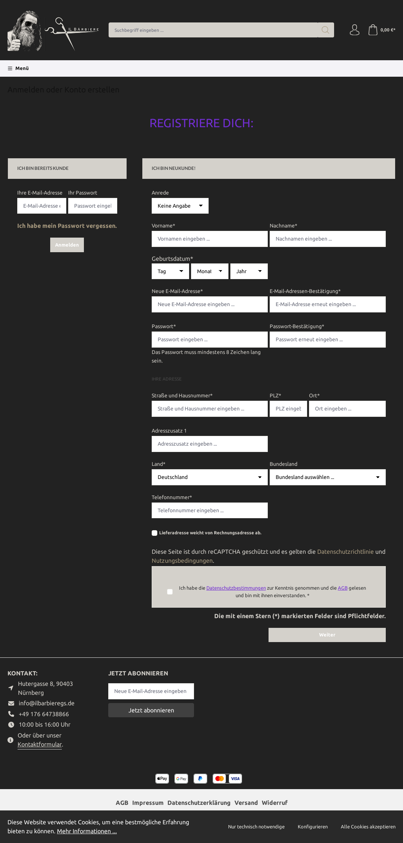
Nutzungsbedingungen (182, 560)
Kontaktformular (40, 744)
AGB (343, 587)
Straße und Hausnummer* (182, 395)
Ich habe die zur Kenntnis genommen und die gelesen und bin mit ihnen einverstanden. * (272, 591)
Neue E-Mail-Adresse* (177, 291)
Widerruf (275, 802)
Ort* (314, 395)
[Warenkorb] (381, 30)
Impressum (148, 802)
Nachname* (283, 226)
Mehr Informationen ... (87, 831)
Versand (246, 802)
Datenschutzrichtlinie (345, 551)
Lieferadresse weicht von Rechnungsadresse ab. (210, 532)
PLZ (275, 395)
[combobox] (213, 29)
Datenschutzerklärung (199, 802)
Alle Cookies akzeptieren (368, 826)
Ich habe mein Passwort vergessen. (67, 225)
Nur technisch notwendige (256, 826)
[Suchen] (325, 29)
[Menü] (18, 68)
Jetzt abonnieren (151, 710)
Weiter (327, 634)
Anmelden (67, 244)
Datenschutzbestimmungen (236, 587)
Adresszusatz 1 (169, 431)
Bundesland (283, 464)
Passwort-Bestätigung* (297, 326)
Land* (159, 464)
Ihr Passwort (82, 193)
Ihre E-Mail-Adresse (40, 193)
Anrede (160, 193)
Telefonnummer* (172, 497)
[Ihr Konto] (354, 30)
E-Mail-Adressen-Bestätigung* (305, 291)
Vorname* (163, 226)
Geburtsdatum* (172, 258)
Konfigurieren (313, 826)
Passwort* (164, 326)
